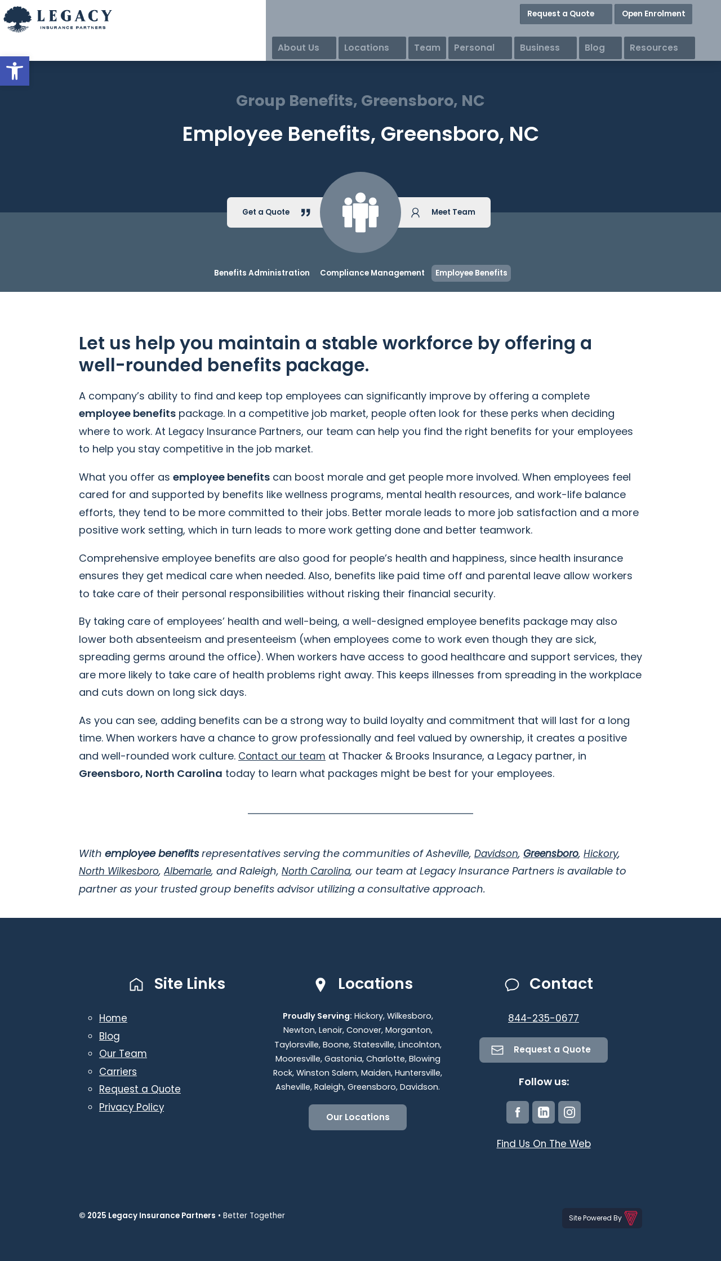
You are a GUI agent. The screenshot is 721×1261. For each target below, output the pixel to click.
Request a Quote (600, 11)
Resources (691, 33)
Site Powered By (604, 1217)
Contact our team (284, 756)
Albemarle (196, 871)
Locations (449, 33)
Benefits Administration (262, 273)
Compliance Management (372, 273)
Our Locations (358, 1118)
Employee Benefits (471, 273)
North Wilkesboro (122, 871)
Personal (546, 33)
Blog (643, 33)
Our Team (124, 1053)
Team (499, 33)
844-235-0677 (543, 1018)
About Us (392, 33)
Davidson (498, 853)
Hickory (610, 853)
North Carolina (330, 871)
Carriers (119, 1071)
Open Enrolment (680, 11)
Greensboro (557, 853)
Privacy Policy (133, 1107)
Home (114, 1018)
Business (600, 33)
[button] (14, 71)
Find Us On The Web (544, 1145)
